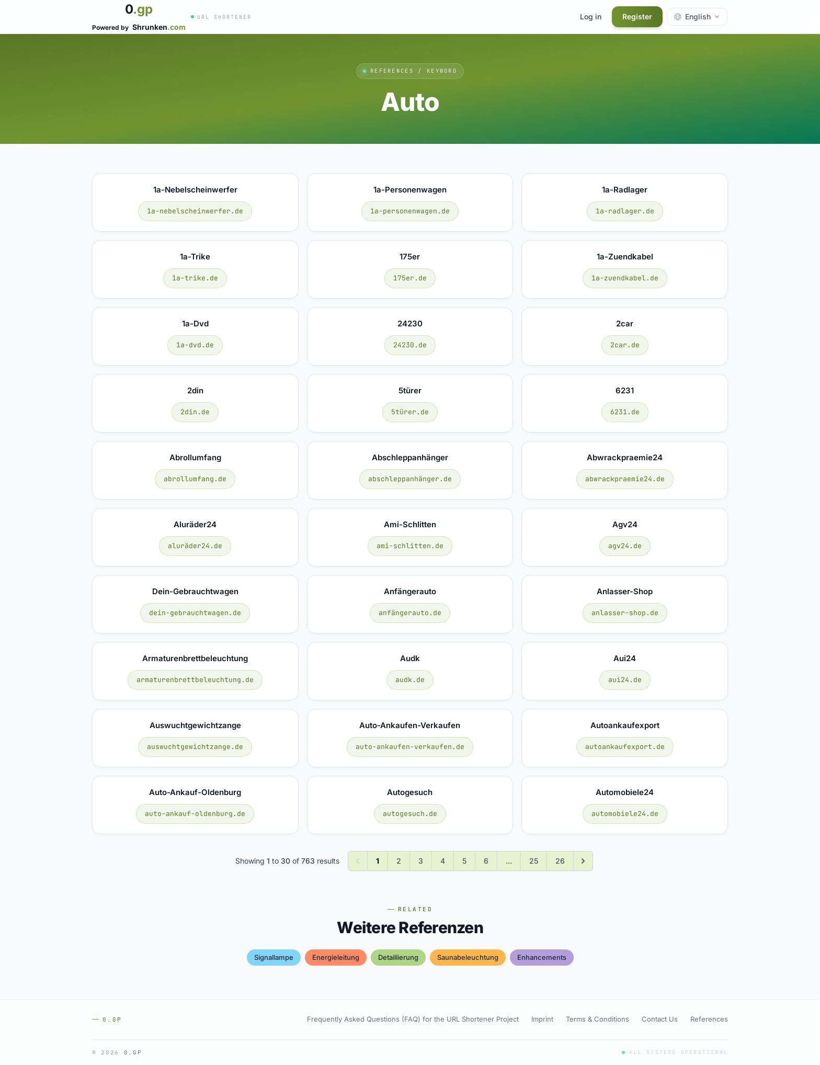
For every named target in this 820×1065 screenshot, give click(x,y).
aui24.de (625, 679)
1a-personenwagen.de (410, 211)
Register (637, 16)
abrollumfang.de (195, 478)
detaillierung (398, 957)
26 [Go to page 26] (560, 860)
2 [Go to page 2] (398, 860)
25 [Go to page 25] (533, 860)
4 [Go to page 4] (442, 860)
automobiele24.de (624, 813)
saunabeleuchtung (467, 957)
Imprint (542, 1019)
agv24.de (625, 545)
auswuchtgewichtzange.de (195, 746)
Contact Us (660, 1019)
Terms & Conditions (597, 1019)
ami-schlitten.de (410, 545)
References (709, 1019)
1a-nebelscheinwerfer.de (195, 211)
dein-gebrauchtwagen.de (195, 612)
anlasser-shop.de (624, 612)
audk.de (410, 679)
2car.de (625, 345)
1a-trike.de (195, 278)
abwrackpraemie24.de (625, 478)
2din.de (195, 411)
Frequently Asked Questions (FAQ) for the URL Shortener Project (413, 1019)
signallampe (273, 957)
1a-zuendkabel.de (624, 278)
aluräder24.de (195, 545)
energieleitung (335, 957)
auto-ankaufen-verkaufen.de (410, 746)
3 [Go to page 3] (420, 860)
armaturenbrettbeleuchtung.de (195, 679)
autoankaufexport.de (625, 746)
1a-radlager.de (625, 211)
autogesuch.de (410, 813)
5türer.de (410, 411)
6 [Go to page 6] (486, 860)
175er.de (410, 278)
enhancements (541, 957)
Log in (590, 16)
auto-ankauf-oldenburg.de (195, 813)
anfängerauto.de (410, 612)
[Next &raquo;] (583, 861)
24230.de (410, 345)
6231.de (625, 411)
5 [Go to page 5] (464, 860)
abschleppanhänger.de (410, 478)
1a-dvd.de (195, 345)
